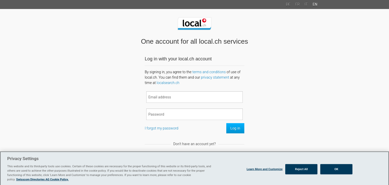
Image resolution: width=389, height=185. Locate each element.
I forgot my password (161, 128)
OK (336, 177)
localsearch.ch (168, 83)
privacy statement (215, 77)
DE (288, 4)
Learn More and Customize (265, 177)
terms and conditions (209, 72)
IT (306, 4)
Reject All (301, 177)
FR (297, 4)
